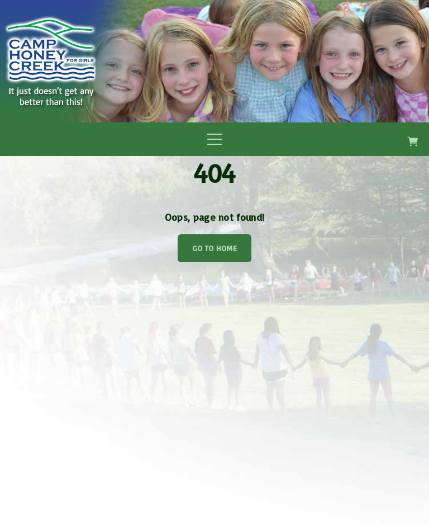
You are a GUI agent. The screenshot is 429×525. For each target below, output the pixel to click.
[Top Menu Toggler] (214, 139)
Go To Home (214, 248)
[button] (415, 139)
